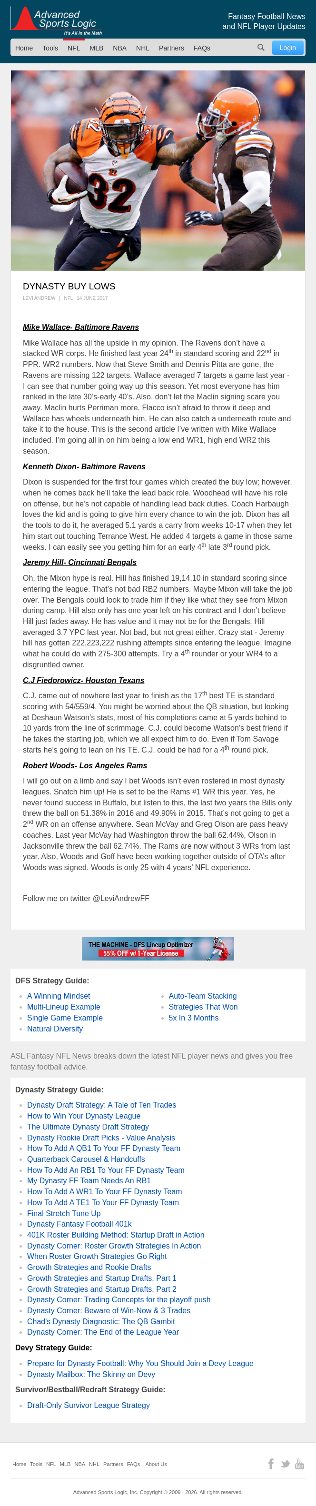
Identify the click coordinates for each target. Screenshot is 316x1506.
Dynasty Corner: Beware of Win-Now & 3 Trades (108, 1311)
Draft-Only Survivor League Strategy (88, 1405)
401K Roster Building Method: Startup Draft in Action (116, 1235)
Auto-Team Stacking (203, 996)
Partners (171, 48)
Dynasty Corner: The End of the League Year (103, 1332)
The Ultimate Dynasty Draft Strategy (88, 1127)
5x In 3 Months (194, 1018)
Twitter (285, 1464)
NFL (74, 48)
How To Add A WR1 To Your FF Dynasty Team (104, 1192)
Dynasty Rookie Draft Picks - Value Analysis (101, 1138)
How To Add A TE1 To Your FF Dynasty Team (103, 1203)
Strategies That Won (203, 1007)
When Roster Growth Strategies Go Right (97, 1256)
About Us (156, 1464)
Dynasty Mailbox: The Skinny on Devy (91, 1374)
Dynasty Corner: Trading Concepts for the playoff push (119, 1300)
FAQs (202, 48)
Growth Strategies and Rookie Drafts (89, 1267)
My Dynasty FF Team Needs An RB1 (89, 1181)
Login (288, 47)
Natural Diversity (55, 1029)
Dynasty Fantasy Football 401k (79, 1224)
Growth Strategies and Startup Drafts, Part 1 (102, 1278)
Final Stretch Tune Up (64, 1213)
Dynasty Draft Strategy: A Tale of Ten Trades (101, 1105)
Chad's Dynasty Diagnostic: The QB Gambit (101, 1322)
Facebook (271, 1464)
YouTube (300, 1464)
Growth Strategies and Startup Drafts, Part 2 (102, 1289)
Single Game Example (65, 1018)
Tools (50, 48)
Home (24, 48)
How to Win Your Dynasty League (83, 1116)
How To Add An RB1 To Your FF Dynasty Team (106, 1170)
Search (261, 47)
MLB (97, 48)
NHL (142, 48)
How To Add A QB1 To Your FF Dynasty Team (103, 1148)
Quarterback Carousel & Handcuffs (86, 1159)
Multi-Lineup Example (63, 1007)
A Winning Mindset (58, 996)
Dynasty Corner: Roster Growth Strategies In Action (114, 1246)
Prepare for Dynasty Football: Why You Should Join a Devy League (140, 1363)
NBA (120, 48)
